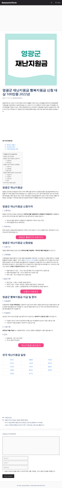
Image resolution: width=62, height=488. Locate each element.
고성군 (31, 363)
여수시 (31, 373)
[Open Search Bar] (51, 2)
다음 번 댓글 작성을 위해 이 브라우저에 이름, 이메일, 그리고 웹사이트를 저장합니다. (29, 471)
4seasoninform (9, 2)
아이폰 (33, 260)
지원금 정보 (8, 417)
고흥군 (12, 370)
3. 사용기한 (8, 178)
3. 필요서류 (8, 170)
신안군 (12, 366)
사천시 (31, 366)
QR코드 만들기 (11, 145)
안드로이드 (27, 260)
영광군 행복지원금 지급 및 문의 (12, 172)
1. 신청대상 (8, 160)
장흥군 (31, 360)
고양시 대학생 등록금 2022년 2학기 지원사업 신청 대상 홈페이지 (24, 425)
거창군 (50, 360)
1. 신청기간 (8, 166)
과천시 (12, 360)
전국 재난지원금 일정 (9, 182)
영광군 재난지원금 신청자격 (11, 158)
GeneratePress (40, 485)
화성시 (31, 370)
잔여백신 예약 (11, 147)
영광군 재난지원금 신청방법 (11, 164)
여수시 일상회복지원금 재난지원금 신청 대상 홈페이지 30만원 (23, 422)
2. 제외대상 (8, 162)
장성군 (50, 370)
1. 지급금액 (8, 174)
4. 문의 (7, 180)
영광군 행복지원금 (22, 420)
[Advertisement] (31, 17)
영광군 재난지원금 (8, 156)
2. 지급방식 (8, 176)
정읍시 (50, 366)
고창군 (12, 373)
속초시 (12, 363)
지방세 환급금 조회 (12, 149)
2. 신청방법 (8, 168)
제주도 (50, 363)
